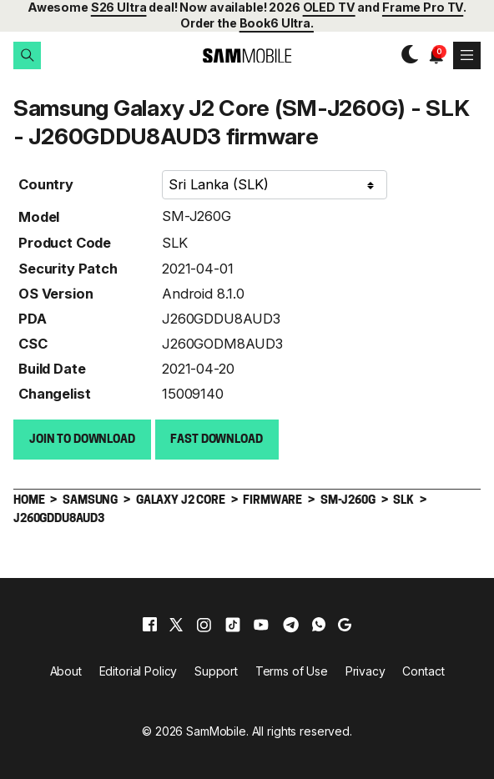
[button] (27, 55)
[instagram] (203, 624)
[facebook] (150, 624)
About (66, 670)
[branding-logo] (247, 55)
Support (216, 670)
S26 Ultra (119, 7)
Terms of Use (291, 670)
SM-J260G (196, 215)
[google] (344, 624)
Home (28, 500)
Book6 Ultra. (276, 23)
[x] (176, 624)
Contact (423, 670)
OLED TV (329, 7)
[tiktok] (232, 624)
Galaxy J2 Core (180, 500)
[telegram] (291, 624)
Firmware (272, 500)
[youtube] (261, 624)
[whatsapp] (318, 624)
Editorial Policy (138, 670)
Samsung (90, 500)
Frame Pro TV (422, 7)
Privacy (365, 670)
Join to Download (82, 439)
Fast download (216, 439)
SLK (175, 242)
